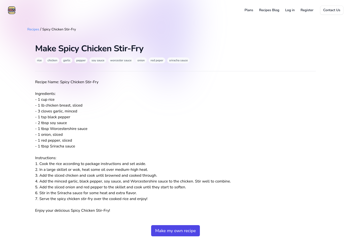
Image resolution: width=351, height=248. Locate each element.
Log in (290, 10)
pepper (81, 60)
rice (39, 60)
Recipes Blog (269, 10)
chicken (52, 60)
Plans (248, 10)
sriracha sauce (178, 60)
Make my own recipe (175, 231)
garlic (66, 60)
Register (307, 10)
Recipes (33, 29)
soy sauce (97, 60)
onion (141, 60)
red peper (157, 60)
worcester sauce (121, 60)
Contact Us (331, 10)
